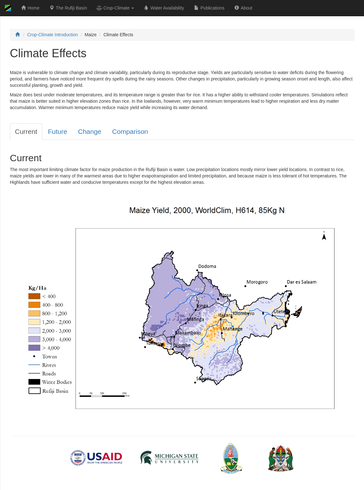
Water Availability (163, 7)
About (243, 7)
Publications (209, 7)
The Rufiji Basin (68, 7)
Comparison (130, 131)
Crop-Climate (115, 7)
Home (30, 7)
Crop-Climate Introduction (52, 34)
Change (90, 131)
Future (57, 131)
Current (26, 131)
